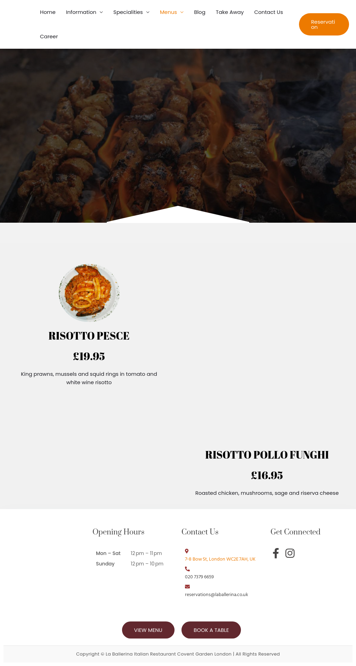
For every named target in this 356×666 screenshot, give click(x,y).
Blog (199, 12)
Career (49, 36)
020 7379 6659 (199, 577)
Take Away (230, 12)
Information (81, 12)
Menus (168, 12)
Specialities (128, 12)
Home (48, 12)
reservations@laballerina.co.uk (216, 595)
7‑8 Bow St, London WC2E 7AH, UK (220, 559)
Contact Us (268, 12)
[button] (324, 24)
